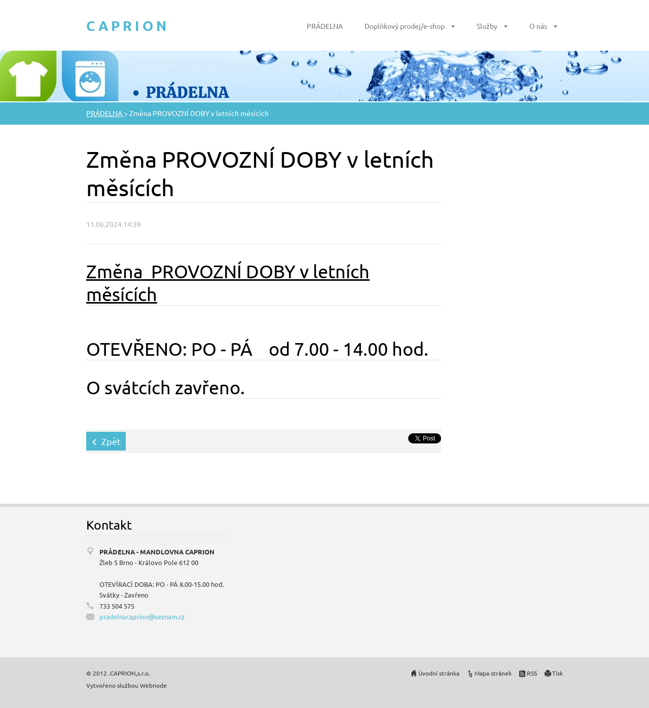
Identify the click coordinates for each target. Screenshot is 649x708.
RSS (532, 673)
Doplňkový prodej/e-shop (405, 25)
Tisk (557, 673)
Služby (487, 25)
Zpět (111, 441)
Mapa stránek (493, 673)
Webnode (153, 685)
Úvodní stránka (438, 673)
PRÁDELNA (325, 25)
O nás (538, 25)
